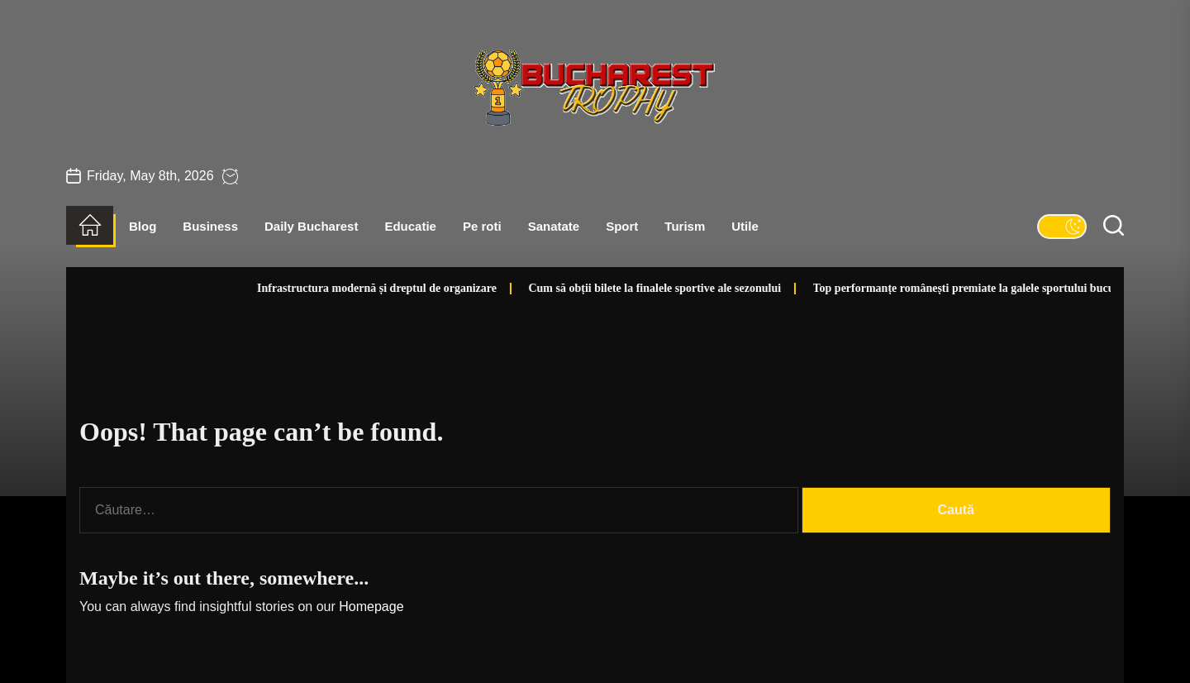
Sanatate (554, 226)
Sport (622, 226)
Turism (684, 226)
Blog (142, 226)
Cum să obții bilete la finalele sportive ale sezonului (614, 288)
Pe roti (482, 226)
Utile (745, 226)
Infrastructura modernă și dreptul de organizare (336, 288)
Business (210, 226)
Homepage (371, 606)
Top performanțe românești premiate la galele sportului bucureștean (940, 288)
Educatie (410, 226)
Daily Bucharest (311, 226)
